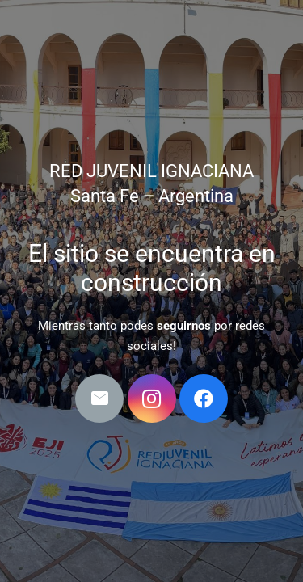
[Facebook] (203, 398)
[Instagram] (152, 398)
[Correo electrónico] (99, 398)
